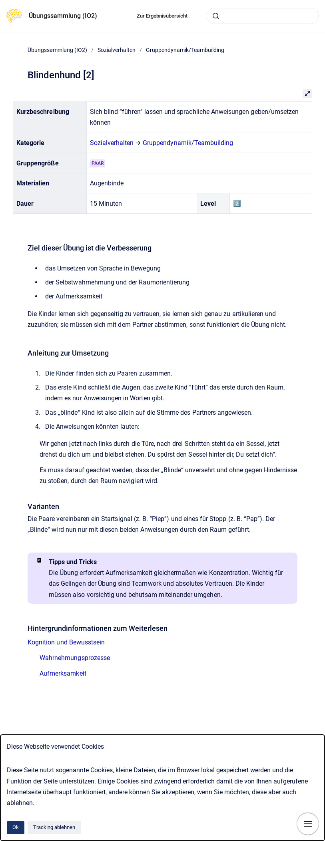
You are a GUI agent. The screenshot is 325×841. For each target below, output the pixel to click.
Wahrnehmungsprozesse (75, 658)
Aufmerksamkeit (63, 673)
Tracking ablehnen (54, 827)
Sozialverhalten (117, 50)
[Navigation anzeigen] (308, 824)
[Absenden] (215, 16)
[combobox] (262, 16)
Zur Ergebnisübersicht (162, 16)
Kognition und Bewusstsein (66, 642)
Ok (15, 827)
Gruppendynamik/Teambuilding (185, 50)
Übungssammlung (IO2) (63, 16)
